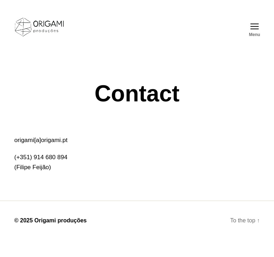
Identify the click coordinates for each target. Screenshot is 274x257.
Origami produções (60, 220)
